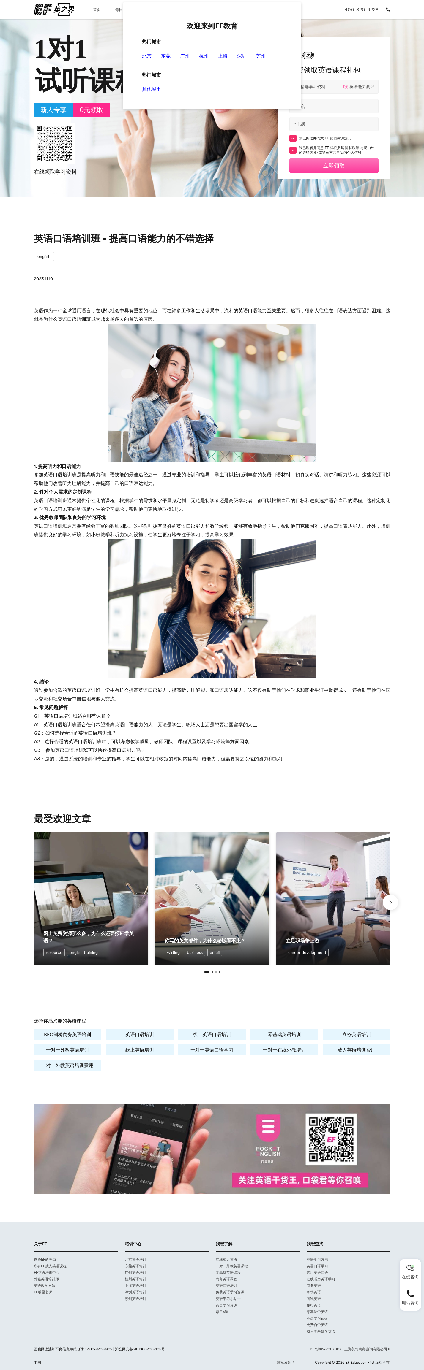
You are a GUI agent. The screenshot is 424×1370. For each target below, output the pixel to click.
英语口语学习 (317, 1265)
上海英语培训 (135, 1285)
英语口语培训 (139, 1034)
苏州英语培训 (135, 1298)
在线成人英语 (226, 1259)
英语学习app (317, 1318)
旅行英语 (314, 1305)
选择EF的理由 (45, 1259)
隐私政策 (341, 138)
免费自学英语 (317, 1324)
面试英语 (314, 1298)
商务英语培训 (356, 1034)
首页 (97, 9)
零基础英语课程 (228, 1272)
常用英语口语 (317, 1272)
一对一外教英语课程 (232, 1265)
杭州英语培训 (135, 1279)
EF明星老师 (43, 1292)
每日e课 (122, 9)
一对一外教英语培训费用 (67, 1065)
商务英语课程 (226, 1279)
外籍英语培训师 (46, 1279)
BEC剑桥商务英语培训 (67, 1034)
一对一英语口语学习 (211, 1049)
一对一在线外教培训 (284, 1049)
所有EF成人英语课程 (50, 1265)
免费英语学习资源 (230, 1292)
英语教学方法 (44, 1285)
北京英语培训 (135, 1259)
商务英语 (314, 1285)
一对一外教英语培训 (67, 1049)
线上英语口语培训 (212, 1034)
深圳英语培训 (135, 1292)
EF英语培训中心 (46, 1272)
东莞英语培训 (135, 1265)
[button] (206, 972)
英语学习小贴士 (228, 1298)
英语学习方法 (317, 1259)
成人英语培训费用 (357, 1049)
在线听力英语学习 (321, 1279)
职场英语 (314, 1292)
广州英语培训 (135, 1272)
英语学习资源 (226, 1305)
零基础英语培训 (284, 1034)
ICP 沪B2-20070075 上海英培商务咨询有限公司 (349, 1349)
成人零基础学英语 (321, 1331)
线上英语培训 (139, 1049)
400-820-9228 (362, 9)
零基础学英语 (317, 1311)
